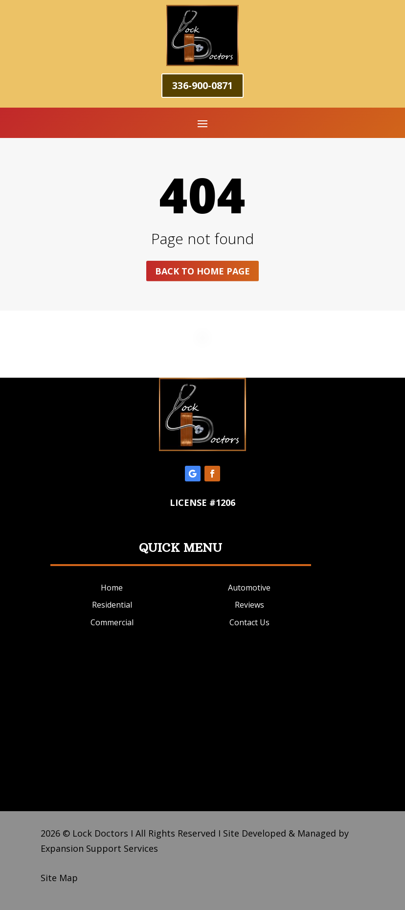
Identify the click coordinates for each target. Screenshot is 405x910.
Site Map (59, 878)
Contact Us (249, 622)
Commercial (112, 622)
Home (112, 587)
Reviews (249, 604)
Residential (112, 604)
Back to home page (202, 271)
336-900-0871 (202, 85)
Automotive (249, 587)
